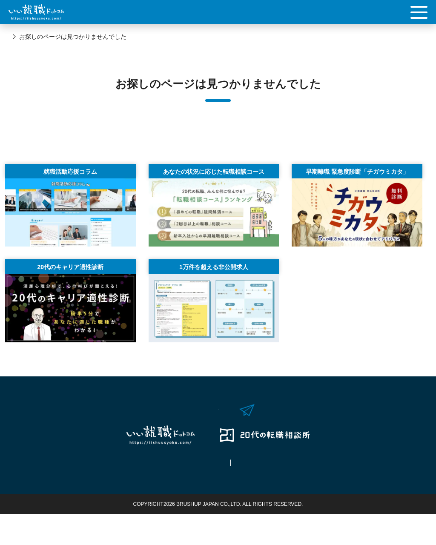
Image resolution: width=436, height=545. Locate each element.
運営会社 (274, 493)
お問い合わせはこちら (226, 430)
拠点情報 (161, 493)
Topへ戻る (218, 140)
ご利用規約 (218, 493)
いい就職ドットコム (35, 36)
